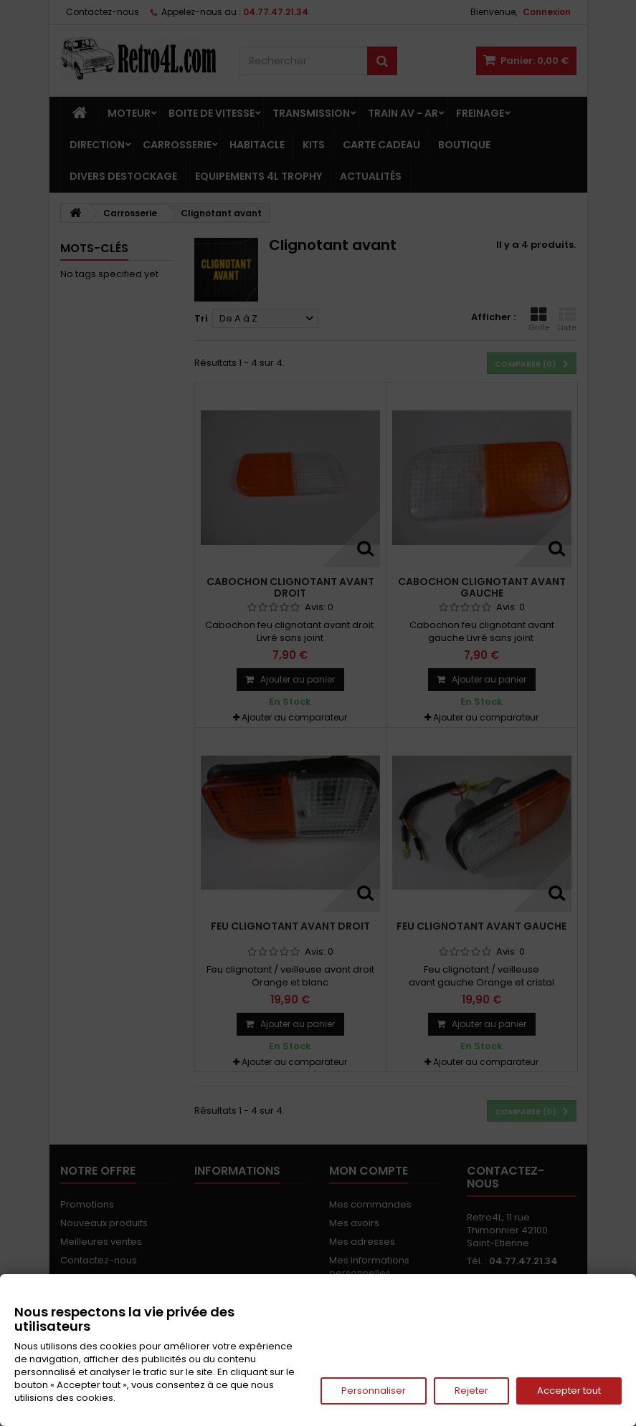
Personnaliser (373, 1390)
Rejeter (471, 1390)
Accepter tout (569, 1390)
